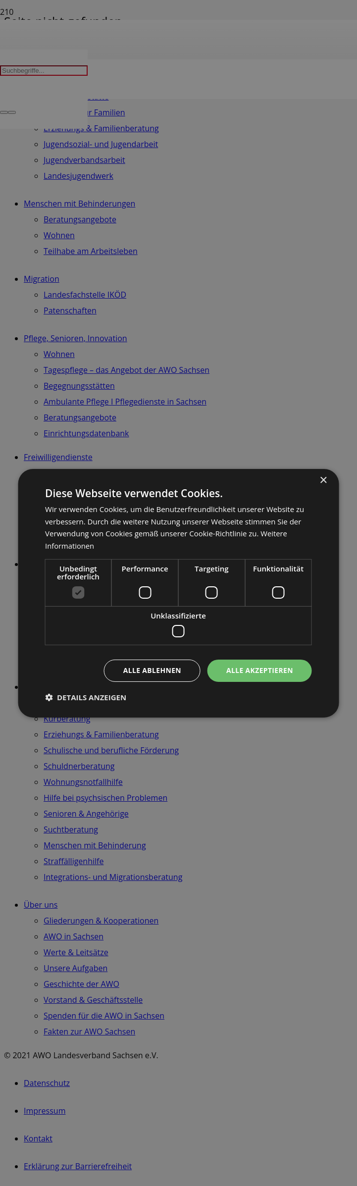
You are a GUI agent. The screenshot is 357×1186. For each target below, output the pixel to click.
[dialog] (178, 593)
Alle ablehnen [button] (151, 670)
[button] (85, 697)
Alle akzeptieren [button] (259, 670)
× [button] (323, 480)
